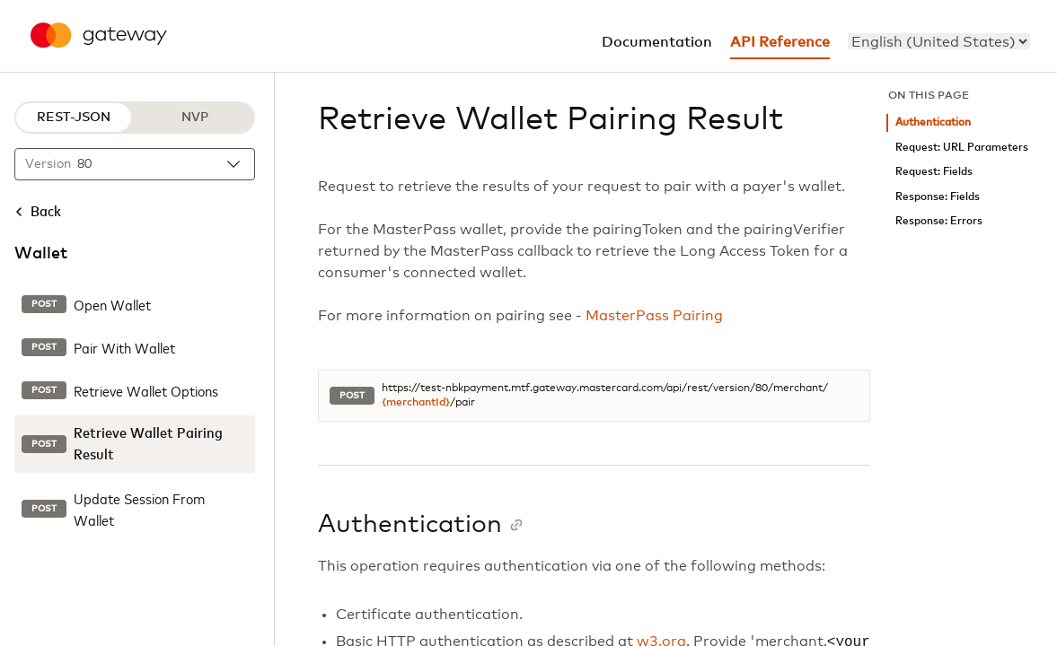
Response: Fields (937, 197)
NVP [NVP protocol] (194, 117)
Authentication (933, 122)
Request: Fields (934, 172)
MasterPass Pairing (654, 316)
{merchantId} (416, 402)
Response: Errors (938, 221)
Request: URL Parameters (961, 147)
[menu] (939, 41)
